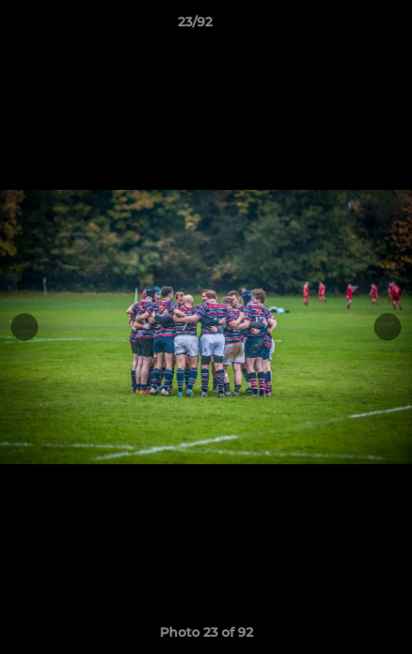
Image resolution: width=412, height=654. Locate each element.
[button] (347, 26)
